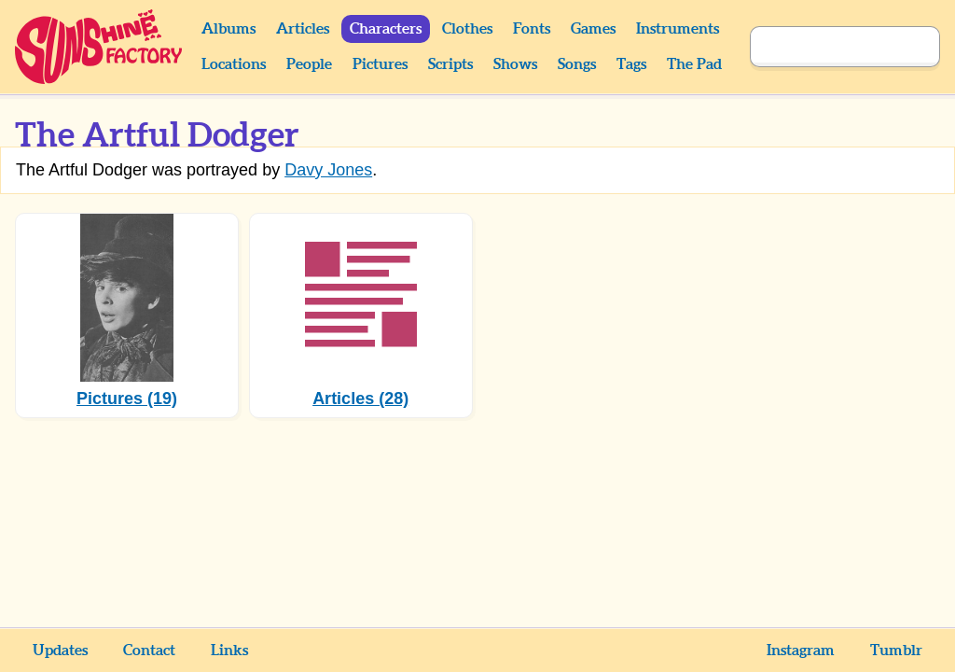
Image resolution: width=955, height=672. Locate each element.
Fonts (531, 28)
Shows (515, 64)
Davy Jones (328, 170)
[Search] (824, 46)
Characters (386, 28)
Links (229, 650)
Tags (631, 64)
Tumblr (896, 650)
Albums (228, 28)
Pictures (380, 64)
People (309, 64)
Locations (233, 64)
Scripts (450, 64)
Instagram (801, 650)
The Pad (694, 64)
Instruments (677, 28)
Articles (302, 28)
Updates (60, 650)
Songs (577, 64)
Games (593, 28)
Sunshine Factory (99, 46)
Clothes (467, 28)
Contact (149, 650)
